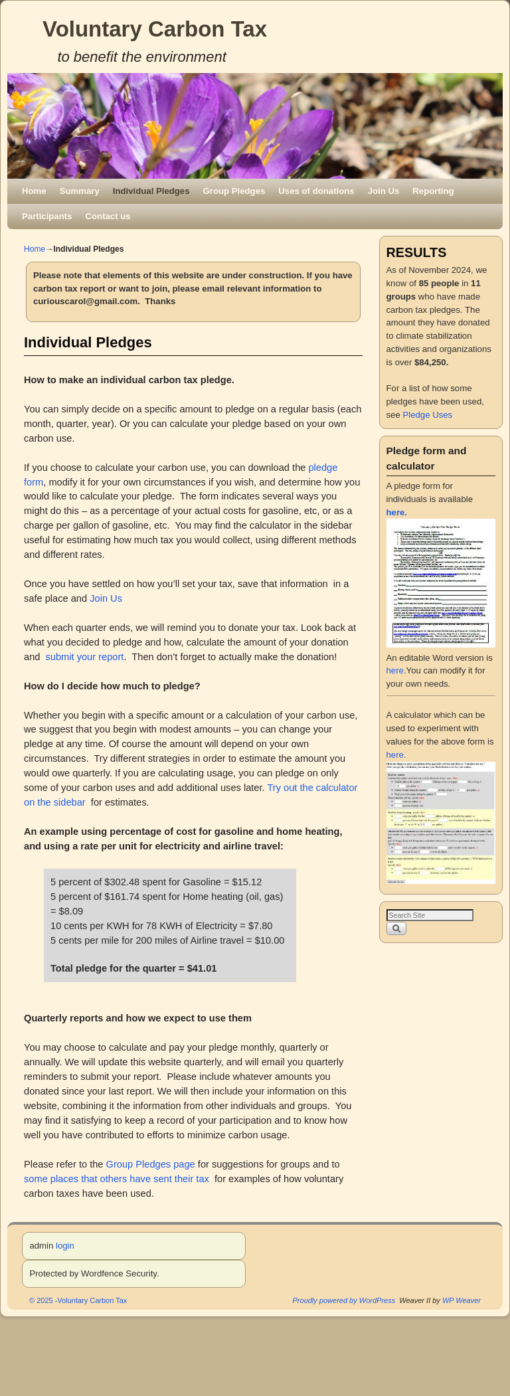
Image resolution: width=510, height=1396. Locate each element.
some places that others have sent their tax (116, 1179)
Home (34, 191)
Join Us (384, 191)
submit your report (85, 657)
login (65, 1246)
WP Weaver (461, 1300)
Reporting (433, 191)
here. (396, 670)
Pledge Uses (427, 415)
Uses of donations (316, 191)
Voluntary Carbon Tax (154, 29)
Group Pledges (234, 191)
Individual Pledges (151, 191)
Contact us (108, 216)
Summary (80, 191)
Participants (47, 216)
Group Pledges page (150, 1164)
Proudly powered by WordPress (344, 1300)
